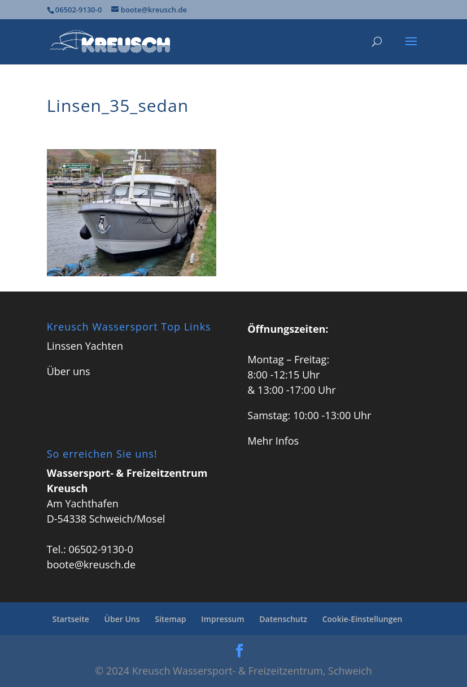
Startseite (71, 619)
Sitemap (170, 619)
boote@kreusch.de (91, 564)
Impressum (222, 619)
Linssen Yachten (85, 346)
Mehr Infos (273, 440)
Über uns (68, 371)
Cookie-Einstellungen (362, 619)
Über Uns (122, 619)
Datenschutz (283, 619)
